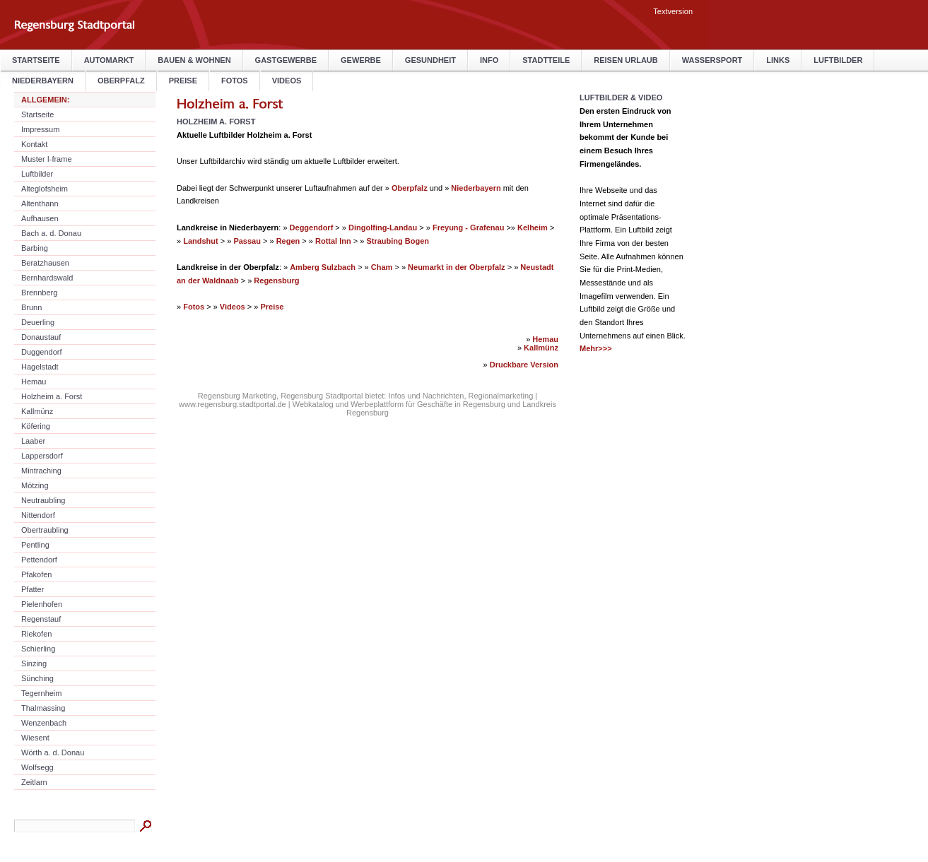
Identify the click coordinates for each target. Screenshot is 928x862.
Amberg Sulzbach (323, 267)
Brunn (31, 307)
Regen (288, 241)
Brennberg (39, 292)
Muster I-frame (46, 159)
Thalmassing (43, 708)
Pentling (35, 545)
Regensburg (276, 280)
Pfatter (32, 589)
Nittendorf (38, 515)
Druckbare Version (524, 364)
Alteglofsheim (44, 188)
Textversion (673, 11)
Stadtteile (546, 60)
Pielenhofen (41, 604)
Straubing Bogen (397, 241)
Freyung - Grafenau (468, 227)
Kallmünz (37, 411)
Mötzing (35, 485)
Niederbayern (475, 188)
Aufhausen (40, 218)
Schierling (38, 648)
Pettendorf (39, 559)
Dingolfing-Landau (382, 227)
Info (489, 60)
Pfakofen (36, 574)
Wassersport (712, 60)
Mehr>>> (596, 348)
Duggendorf (41, 352)
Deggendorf (312, 227)
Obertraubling (45, 530)
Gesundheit (430, 60)
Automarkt (109, 60)
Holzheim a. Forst (51, 396)
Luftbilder (838, 60)
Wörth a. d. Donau (52, 752)
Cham (382, 267)
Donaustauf (41, 337)
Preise (183, 80)
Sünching (37, 678)
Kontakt (34, 144)
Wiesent (35, 737)
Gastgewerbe (286, 60)
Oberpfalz (410, 188)
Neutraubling (43, 500)
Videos (287, 80)
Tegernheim (41, 693)
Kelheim (532, 227)
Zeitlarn (34, 782)
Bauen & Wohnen (194, 60)
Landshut (200, 241)
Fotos (234, 80)
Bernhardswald (47, 277)
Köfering (35, 426)
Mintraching (41, 470)
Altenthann (40, 203)
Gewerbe (361, 60)
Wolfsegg (37, 767)
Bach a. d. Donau (51, 233)
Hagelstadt (40, 366)
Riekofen (36, 634)
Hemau (33, 381)
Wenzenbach (43, 723)
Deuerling (37, 322)
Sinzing (34, 663)
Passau (247, 241)
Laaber (33, 441)
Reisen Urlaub (625, 60)
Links (777, 60)
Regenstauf (41, 619)
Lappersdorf (42, 455)
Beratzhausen (45, 263)
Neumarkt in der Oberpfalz (456, 267)
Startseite (36, 60)
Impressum (40, 129)
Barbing (34, 248)
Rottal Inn (333, 241)
